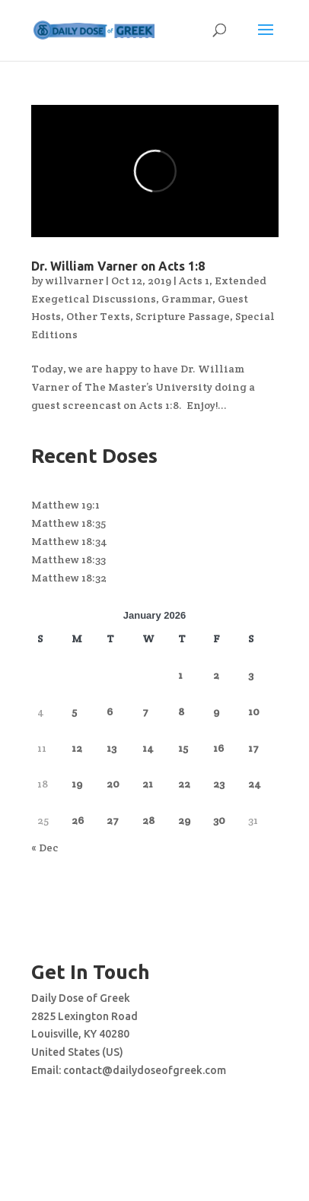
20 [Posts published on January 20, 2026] (113, 784)
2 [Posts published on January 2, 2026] (216, 675)
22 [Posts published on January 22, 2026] (184, 784)
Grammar (186, 299)
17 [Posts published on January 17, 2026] (253, 748)
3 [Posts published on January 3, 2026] (250, 675)
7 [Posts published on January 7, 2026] (145, 711)
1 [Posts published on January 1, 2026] (180, 675)
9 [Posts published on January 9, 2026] (216, 711)
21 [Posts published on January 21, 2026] (147, 784)
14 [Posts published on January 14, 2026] (148, 748)
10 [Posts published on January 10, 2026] (254, 711)
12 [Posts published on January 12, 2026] (77, 748)
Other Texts (98, 316)
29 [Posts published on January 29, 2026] (184, 820)
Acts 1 (194, 280)
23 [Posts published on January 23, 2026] (219, 784)
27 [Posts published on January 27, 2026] (113, 820)
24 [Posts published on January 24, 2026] (254, 784)
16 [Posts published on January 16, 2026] (218, 748)
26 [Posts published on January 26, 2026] (78, 820)
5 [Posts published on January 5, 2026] (74, 711)
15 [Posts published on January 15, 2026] (183, 748)
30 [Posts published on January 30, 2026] (219, 820)
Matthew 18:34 (69, 541)
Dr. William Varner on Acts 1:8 (118, 266)
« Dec (45, 847)
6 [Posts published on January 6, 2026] (110, 711)
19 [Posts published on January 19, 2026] (77, 784)
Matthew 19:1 (65, 505)
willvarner (75, 280)
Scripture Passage (182, 316)
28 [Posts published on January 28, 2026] (148, 820)
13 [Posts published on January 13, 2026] (111, 748)
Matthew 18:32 (69, 578)
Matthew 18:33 (68, 559)
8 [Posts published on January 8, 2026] (181, 711)
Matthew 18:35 (68, 523)
